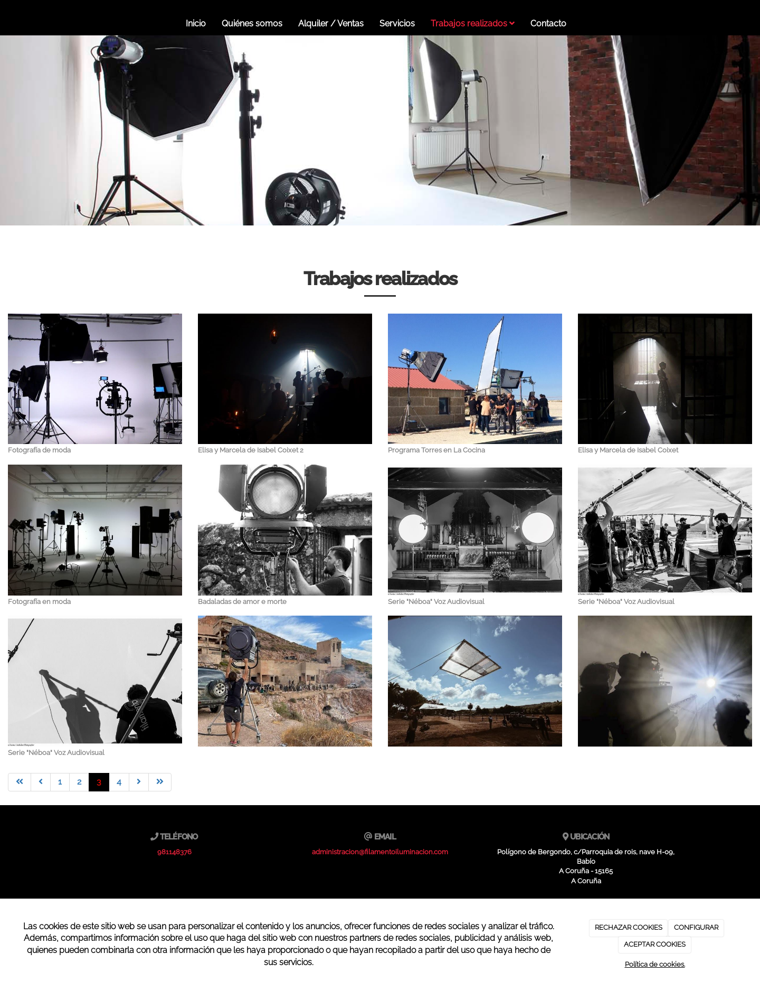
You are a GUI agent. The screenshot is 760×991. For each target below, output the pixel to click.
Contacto (548, 23)
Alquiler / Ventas (331, 23)
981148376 (174, 852)
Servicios (397, 23)
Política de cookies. (655, 964)
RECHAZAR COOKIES (628, 927)
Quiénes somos (252, 23)
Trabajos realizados (473, 23)
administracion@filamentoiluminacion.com (380, 852)
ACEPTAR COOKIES (655, 944)
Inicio (196, 23)
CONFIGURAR (696, 927)
